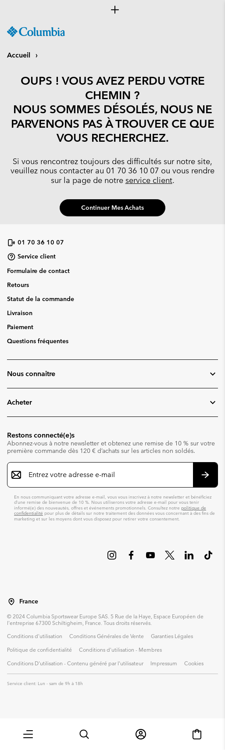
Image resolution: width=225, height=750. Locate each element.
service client (148, 180)
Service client (31, 256)
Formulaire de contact (38, 271)
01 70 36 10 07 (132, 170)
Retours (18, 285)
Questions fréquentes (37, 341)
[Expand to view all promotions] (112, 9)
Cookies (194, 663)
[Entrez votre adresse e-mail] (107, 475)
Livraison (19, 313)
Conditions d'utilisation (34, 635)
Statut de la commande (40, 299)
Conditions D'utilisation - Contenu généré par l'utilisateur (75, 663)
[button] (28, 734)
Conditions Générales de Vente (106, 635)
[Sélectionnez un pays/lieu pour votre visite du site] (11, 601)
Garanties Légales (172, 635)
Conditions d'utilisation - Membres (120, 649)
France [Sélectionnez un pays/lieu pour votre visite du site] (28, 601)
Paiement (20, 327)
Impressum (163, 663)
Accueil (19, 55)
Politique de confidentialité (39, 649)
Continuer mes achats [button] (112, 208)
